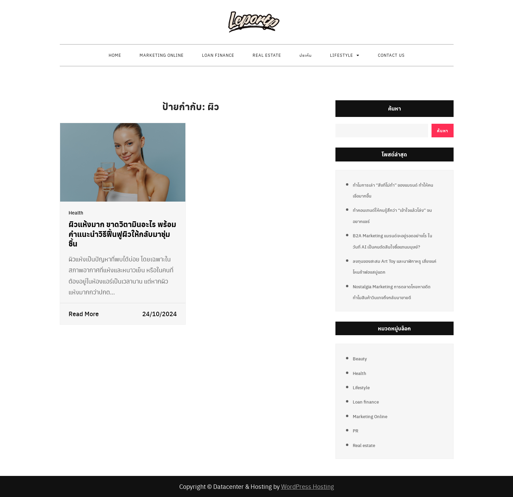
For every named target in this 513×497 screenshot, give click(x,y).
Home (115, 55)
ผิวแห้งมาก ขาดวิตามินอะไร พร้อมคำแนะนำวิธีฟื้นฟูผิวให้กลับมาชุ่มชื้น (122, 234)
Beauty (360, 358)
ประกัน (305, 55)
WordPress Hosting (307, 486)
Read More (84, 313)
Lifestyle (341, 55)
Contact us (391, 55)
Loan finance (218, 55)
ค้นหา (394, 108)
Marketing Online (162, 55)
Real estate (267, 55)
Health (76, 212)
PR (355, 430)
